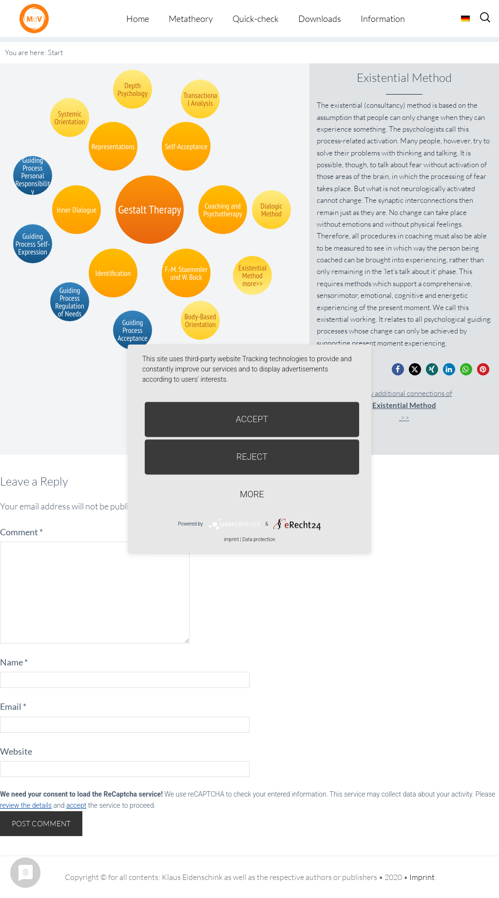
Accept (252, 419)
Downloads (319, 18)
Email (13, 706)
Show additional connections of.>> (404, 405)
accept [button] (76, 805)
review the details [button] (26, 805)
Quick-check (255, 18)
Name (14, 662)
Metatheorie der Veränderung (36, 18)
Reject (252, 456)
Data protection (258, 539)
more (252, 494)
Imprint (422, 877)
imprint (231, 539)
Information (383, 18)
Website (16, 751)
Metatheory (191, 18)
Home (137, 18)
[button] (398, 369)
